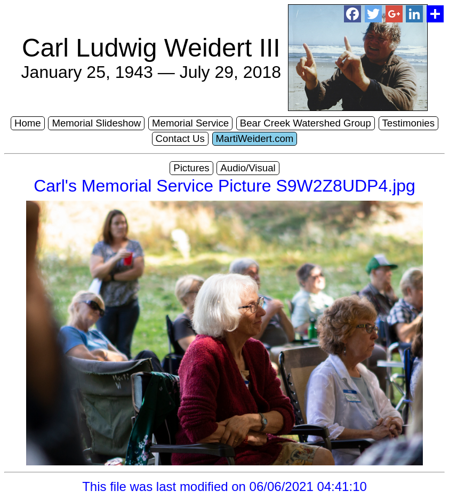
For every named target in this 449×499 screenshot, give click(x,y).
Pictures (191, 167)
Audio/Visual (247, 167)
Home (27, 123)
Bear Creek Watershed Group (305, 123)
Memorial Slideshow (96, 123)
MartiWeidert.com (255, 138)
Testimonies (408, 123)
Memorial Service (190, 123)
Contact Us (180, 138)
